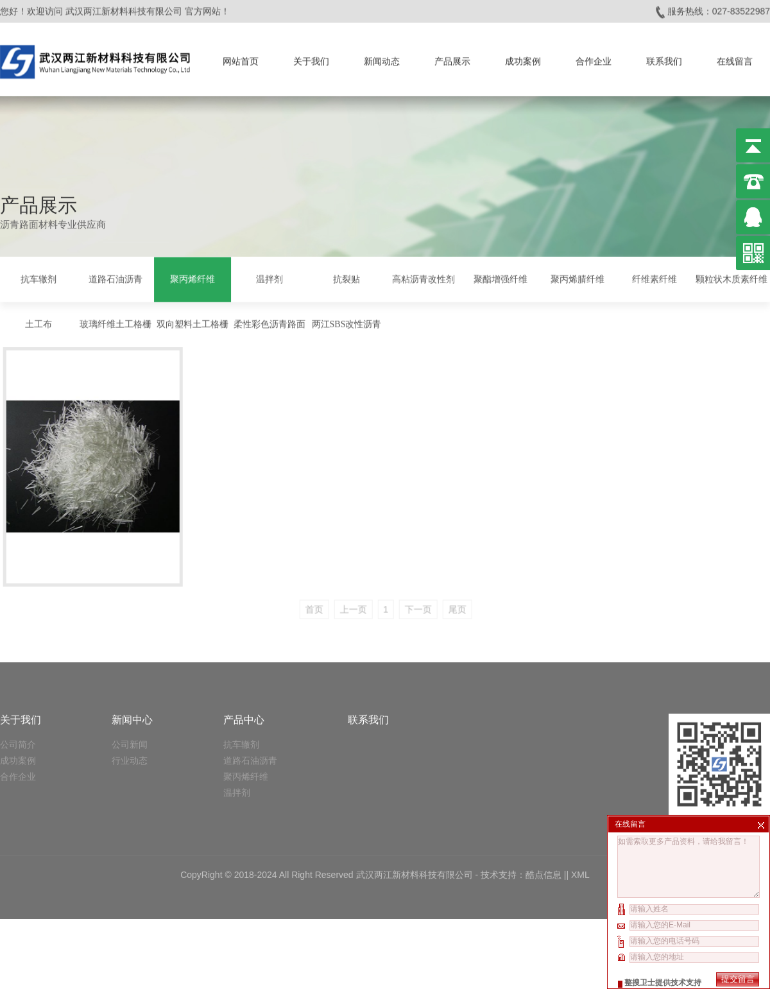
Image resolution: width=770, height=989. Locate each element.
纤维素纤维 (654, 277)
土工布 (38, 322)
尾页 (485, 583)
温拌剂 (269, 277)
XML (580, 802)
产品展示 (452, 58)
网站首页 (241, 58)
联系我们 (664, 58)
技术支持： (503, 802)
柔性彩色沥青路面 (269, 322)
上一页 (380, 583)
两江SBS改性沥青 (347, 322)
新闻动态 (382, 58)
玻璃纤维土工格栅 (115, 322)
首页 (341, 583)
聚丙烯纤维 (192, 277)
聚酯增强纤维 (500, 277)
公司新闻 (130, 672)
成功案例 (523, 58)
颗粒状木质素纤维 (731, 277)
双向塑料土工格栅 (192, 322)
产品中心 (243, 647)
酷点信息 (543, 802)
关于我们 (311, 58)
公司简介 (18, 672)
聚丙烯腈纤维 (577, 277)
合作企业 (594, 58)
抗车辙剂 (38, 277)
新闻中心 (132, 647)
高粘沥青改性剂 (423, 277)
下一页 (445, 583)
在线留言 (735, 58)
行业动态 (130, 688)
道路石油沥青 (115, 277)
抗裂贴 (346, 277)
